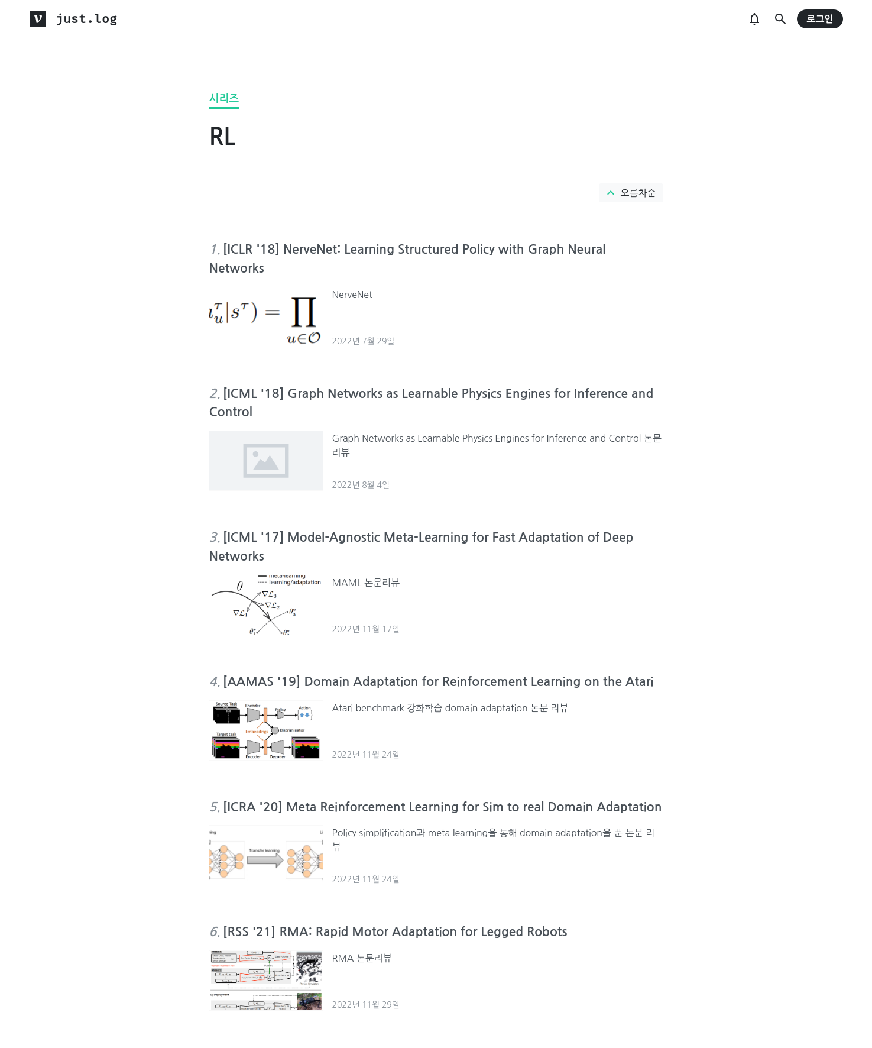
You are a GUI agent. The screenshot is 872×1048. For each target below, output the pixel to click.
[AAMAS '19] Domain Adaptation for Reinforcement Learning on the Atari (438, 681)
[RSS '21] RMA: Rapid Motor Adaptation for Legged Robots (395, 932)
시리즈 (224, 98)
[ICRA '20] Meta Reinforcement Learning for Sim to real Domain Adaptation (442, 807)
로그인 (819, 19)
